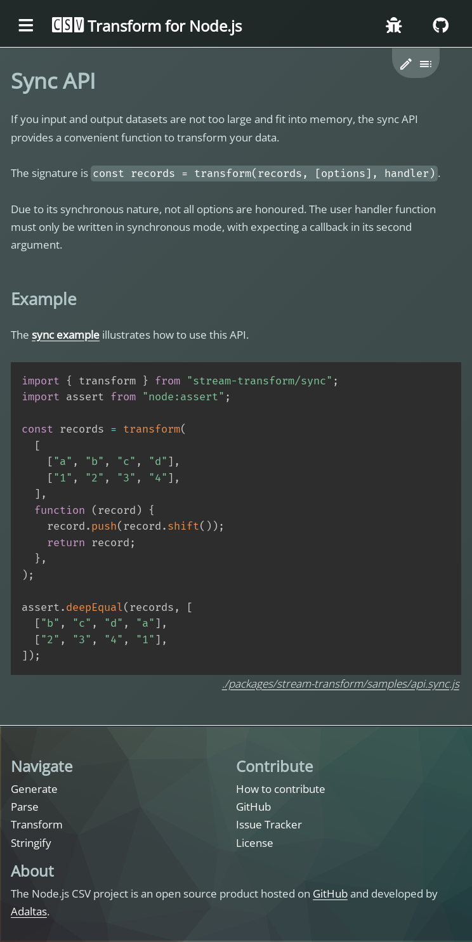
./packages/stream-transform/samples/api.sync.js (340, 683)
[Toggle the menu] (26, 26)
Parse (25, 806)
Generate (34, 789)
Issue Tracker (269, 824)
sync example (66, 334)
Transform (37, 824)
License (254, 842)
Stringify (31, 842)
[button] (406, 64)
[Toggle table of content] (426, 64)
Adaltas (29, 911)
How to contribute (280, 789)
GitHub (253, 806)
